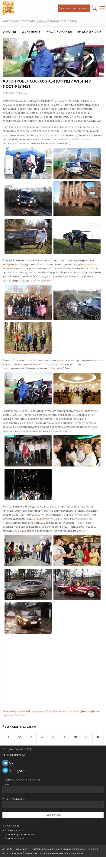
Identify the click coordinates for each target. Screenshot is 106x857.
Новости (22, 93)
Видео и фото (89, 31)
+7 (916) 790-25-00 (24, 834)
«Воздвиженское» (13, 264)
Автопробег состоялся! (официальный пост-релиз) (40, 21)
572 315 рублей (22, 530)
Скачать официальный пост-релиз (23, 711)
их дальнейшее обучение (41, 518)
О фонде (10, 31)
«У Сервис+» (44, 280)
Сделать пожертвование (74, 8)
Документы (31, 31)
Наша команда (59, 31)
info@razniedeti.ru (13, 838)
